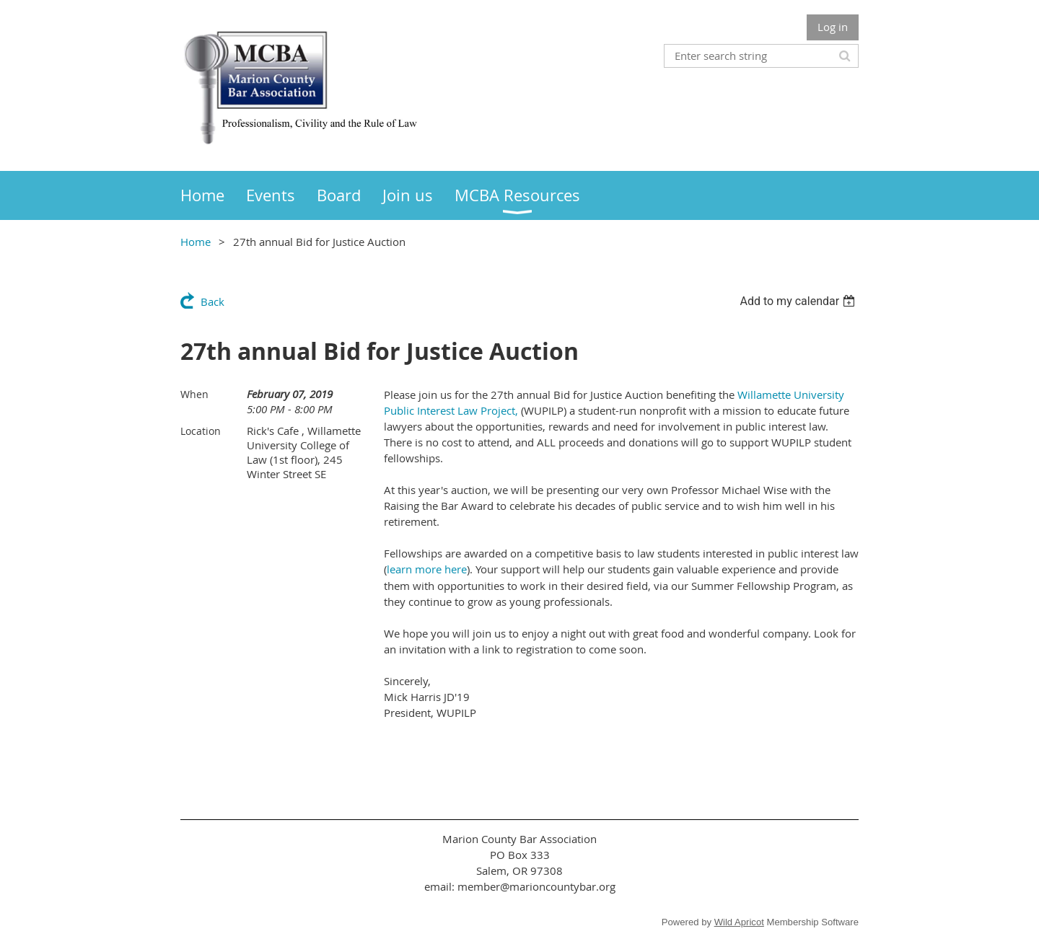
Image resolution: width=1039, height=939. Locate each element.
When (194, 394)
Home (195, 241)
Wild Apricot (739, 922)
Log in (832, 26)
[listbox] (799, 301)
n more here (436, 569)
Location (200, 431)
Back (212, 301)
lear (396, 569)
